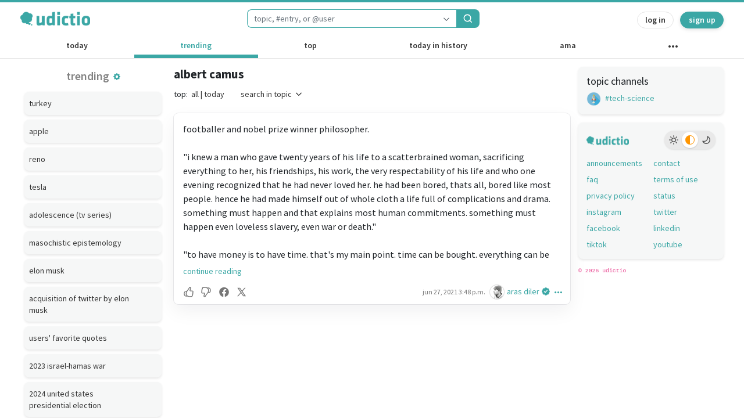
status (664, 195)
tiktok (596, 244)
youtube (667, 244)
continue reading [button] (212, 271)
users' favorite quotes (68, 338)
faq (592, 179)
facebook (603, 228)
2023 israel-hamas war (67, 366)
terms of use (675, 179)
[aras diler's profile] (498, 292)
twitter (665, 212)
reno (37, 159)
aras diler (523, 291)
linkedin (666, 228)
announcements (614, 163)
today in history (438, 45)
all (195, 94)
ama (568, 45)
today (77, 45)
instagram (603, 212)
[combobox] (342, 18)
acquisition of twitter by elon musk (79, 304)
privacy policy (610, 195)
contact (666, 163)
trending (196, 45)
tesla (37, 187)
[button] (116, 76)
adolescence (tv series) (70, 215)
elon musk (47, 270)
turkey (40, 103)
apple (39, 131)
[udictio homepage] (55, 18)
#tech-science (620, 98)
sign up (702, 20)
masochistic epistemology (75, 242)
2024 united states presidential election (65, 399)
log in (655, 20)
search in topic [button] (272, 94)
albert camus (209, 74)
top (310, 45)
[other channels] (673, 48)
